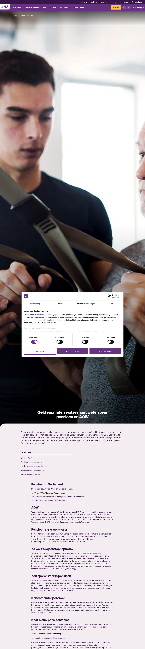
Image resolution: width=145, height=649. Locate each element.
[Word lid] (116, 7)
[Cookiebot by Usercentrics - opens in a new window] (111, 296)
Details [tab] (60, 304)
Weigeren (40, 351)
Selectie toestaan (73, 351)
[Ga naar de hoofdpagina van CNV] (4, 6)
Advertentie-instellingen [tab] (85, 304)
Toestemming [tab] (34, 304)
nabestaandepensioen (86, 602)
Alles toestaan (105, 351)
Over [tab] (111, 304)
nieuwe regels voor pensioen (94, 626)
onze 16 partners (37, 315)
